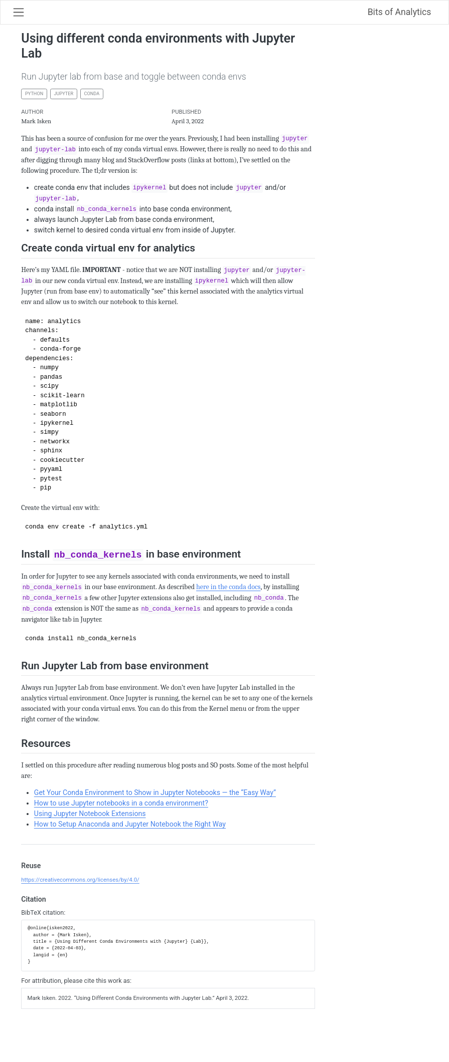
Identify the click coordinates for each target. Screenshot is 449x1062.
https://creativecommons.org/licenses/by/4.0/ (80, 879)
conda (91, 93)
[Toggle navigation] (19, 12)
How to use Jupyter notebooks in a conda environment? (121, 803)
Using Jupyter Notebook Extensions (90, 814)
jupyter (64, 93)
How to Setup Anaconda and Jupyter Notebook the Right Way (130, 824)
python (34, 93)
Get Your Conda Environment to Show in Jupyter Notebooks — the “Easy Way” (155, 792)
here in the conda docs (228, 587)
